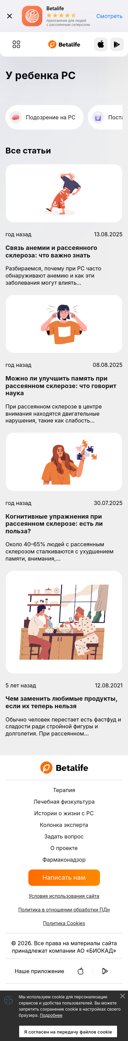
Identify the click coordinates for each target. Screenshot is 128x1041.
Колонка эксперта (64, 824)
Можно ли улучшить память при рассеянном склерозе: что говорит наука (60, 386)
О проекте (63, 848)
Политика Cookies (64, 923)
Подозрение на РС (50, 117)
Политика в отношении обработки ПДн (64, 909)
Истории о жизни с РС (64, 813)
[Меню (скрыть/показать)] (16, 44)
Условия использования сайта (64, 896)
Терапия (64, 790)
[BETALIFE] (64, 767)
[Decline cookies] (122, 996)
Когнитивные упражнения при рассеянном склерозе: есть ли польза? (54, 524)
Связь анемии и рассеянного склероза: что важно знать (51, 251)
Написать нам (63, 877)
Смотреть (109, 16)
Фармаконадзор (64, 859)
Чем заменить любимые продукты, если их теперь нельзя (61, 702)
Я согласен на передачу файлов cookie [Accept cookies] (68, 1032)
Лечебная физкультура (64, 801)
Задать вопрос (64, 836)
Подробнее (51, 1015)
